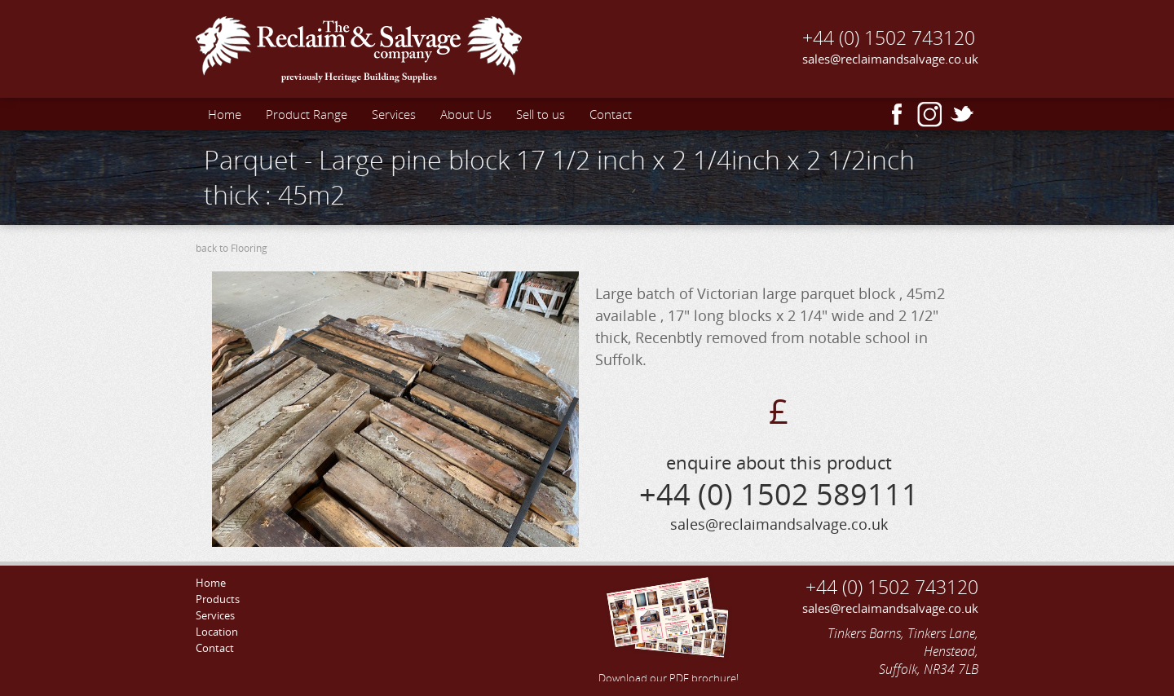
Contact (610, 114)
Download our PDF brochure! (668, 627)
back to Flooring (231, 248)
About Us (466, 114)
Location (217, 631)
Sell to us (540, 114)
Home (224, 114)
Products (218, 599)
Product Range (306, 114)
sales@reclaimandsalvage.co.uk (890, 59)
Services (394, 114)
